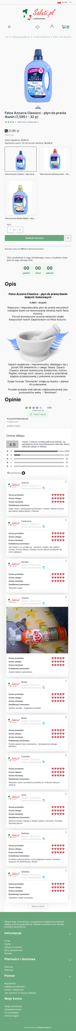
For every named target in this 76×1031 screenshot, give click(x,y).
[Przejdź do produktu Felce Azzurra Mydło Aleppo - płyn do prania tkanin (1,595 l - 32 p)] (21, 200)
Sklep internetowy (37, 1027)
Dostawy (8, 967)
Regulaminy (10, 983)
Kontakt (8, 953)
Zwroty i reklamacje (13, 989)
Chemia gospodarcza (21, 37)
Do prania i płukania (41, 37)
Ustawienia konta (12, 1009)
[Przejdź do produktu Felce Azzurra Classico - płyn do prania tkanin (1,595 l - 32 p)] (21, 162)
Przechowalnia (11, 1012)
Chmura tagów (11, 1015)
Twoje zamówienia (13, 1006)
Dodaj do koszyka (34, 238)
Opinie (7, 944)
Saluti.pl (5, 37)
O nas (7, 941)
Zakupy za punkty (13, 947)
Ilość (9, 224)
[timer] (38, 267)
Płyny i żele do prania (62, 37)
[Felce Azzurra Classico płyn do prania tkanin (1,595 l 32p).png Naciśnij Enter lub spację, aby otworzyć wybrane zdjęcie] (38, 72)
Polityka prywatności (14, 986)
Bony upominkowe (13, 950)
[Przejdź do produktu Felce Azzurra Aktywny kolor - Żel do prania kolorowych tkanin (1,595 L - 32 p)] (55, 162)
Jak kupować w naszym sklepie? (20, 993)
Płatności (8, 970)
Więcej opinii (38, 906)
